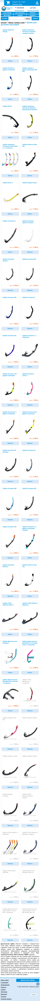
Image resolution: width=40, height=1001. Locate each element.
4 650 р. (14, 859)
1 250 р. (14, 476)
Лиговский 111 (19, 10)
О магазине (4, 982)
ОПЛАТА (32, 13)
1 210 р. (33, 324)
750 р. (15, 132)
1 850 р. (33, 171)
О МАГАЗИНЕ (7, 13)
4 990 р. (33, 629)
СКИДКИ (20, 15)
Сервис (3, 989)
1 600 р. (14, 400)
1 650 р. (14, 553)
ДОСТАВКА (7, 15)
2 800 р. (33, 94)
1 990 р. (33, 897)
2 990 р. (13, 706)
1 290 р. (13, 362)
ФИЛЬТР (35, 18)
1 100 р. (14, 247)
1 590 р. (33, 362)
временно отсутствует (29, 701)
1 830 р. (33, 553)
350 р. (15, 171)
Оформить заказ (17, 4)
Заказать (30, 252)
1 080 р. (13, 515)
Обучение (4, 992)
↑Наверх (33, 994)
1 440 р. (14, 285)
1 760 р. (33, 591)
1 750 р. (33, 56)
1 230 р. (33, 400)
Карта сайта (5, 980)
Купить (10, 61)
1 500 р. (14, 668)
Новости (3, 987)
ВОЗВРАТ (33, 15)
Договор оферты (6, 999)
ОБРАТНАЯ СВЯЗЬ (28, 980)
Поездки (3, 996)
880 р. (15, 591)
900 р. (15, 56)
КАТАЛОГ (5, 18)
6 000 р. (14, 629)
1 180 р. (33, 247)
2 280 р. (33, 438)
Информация (5, 985)
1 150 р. (33, 209)
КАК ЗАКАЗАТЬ (20, 13)
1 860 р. (14, 438)
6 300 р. (14, 935)
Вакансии (4, 994)
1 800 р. (14, 94)
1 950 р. (33, 706)
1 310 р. (33, 285)
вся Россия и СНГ (33, 10)
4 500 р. (14, 897)
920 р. (14, 324)
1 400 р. (33, 744)
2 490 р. (33, 668)
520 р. (15, 209)
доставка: (33, 8)
